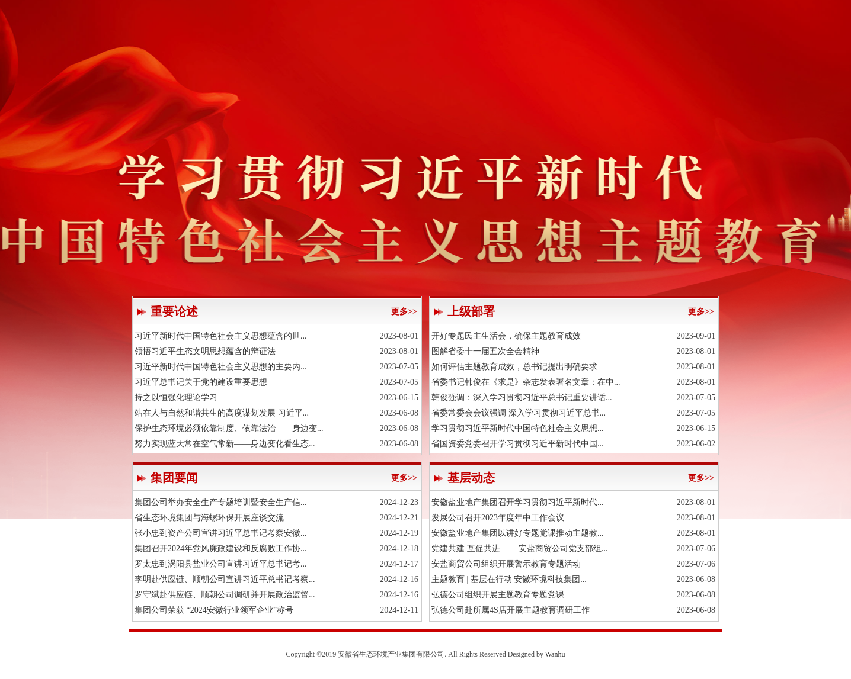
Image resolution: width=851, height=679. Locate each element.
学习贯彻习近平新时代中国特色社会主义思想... (517, 428)
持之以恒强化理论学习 (176, 397)
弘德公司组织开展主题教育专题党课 (497, 594)
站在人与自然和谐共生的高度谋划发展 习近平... (222, 412)
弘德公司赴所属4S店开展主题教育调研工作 (510, 610)
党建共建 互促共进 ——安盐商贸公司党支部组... (519, 548)
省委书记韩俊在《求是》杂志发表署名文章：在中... (525, 382)
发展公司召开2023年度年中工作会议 (497, 517)
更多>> (404, 311)
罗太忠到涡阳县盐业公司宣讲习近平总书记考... (221, 563)
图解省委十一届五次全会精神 (485, 351)
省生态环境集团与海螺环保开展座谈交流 (209, 517)
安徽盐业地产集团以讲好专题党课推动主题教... (517, 533)
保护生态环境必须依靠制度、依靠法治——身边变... (229, 428)
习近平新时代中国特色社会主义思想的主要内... (221, 366)
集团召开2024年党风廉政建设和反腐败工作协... (221, 548)
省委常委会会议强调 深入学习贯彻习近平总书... (518, 412)
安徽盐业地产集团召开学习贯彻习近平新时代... (517, 502)
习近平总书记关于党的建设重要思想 (201, 382)
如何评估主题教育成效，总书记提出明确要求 (514, 366)
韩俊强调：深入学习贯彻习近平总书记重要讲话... (521, 397)
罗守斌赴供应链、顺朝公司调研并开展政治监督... (225, 594)
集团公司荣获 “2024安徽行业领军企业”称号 (214, 610)
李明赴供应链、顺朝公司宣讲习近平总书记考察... (225, 579)
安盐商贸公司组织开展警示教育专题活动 (506, 563)
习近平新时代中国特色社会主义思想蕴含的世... (221, 336)
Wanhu (555, 654)
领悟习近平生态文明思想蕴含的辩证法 (205, 351)
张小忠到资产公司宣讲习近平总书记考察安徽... (221, 533)
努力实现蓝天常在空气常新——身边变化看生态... (225, 443)
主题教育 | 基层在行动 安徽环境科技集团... (509, 579)
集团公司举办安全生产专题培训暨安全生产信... (221, 502)
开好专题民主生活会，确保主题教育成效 (506, 336)
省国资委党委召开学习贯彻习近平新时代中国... (517, 443)
